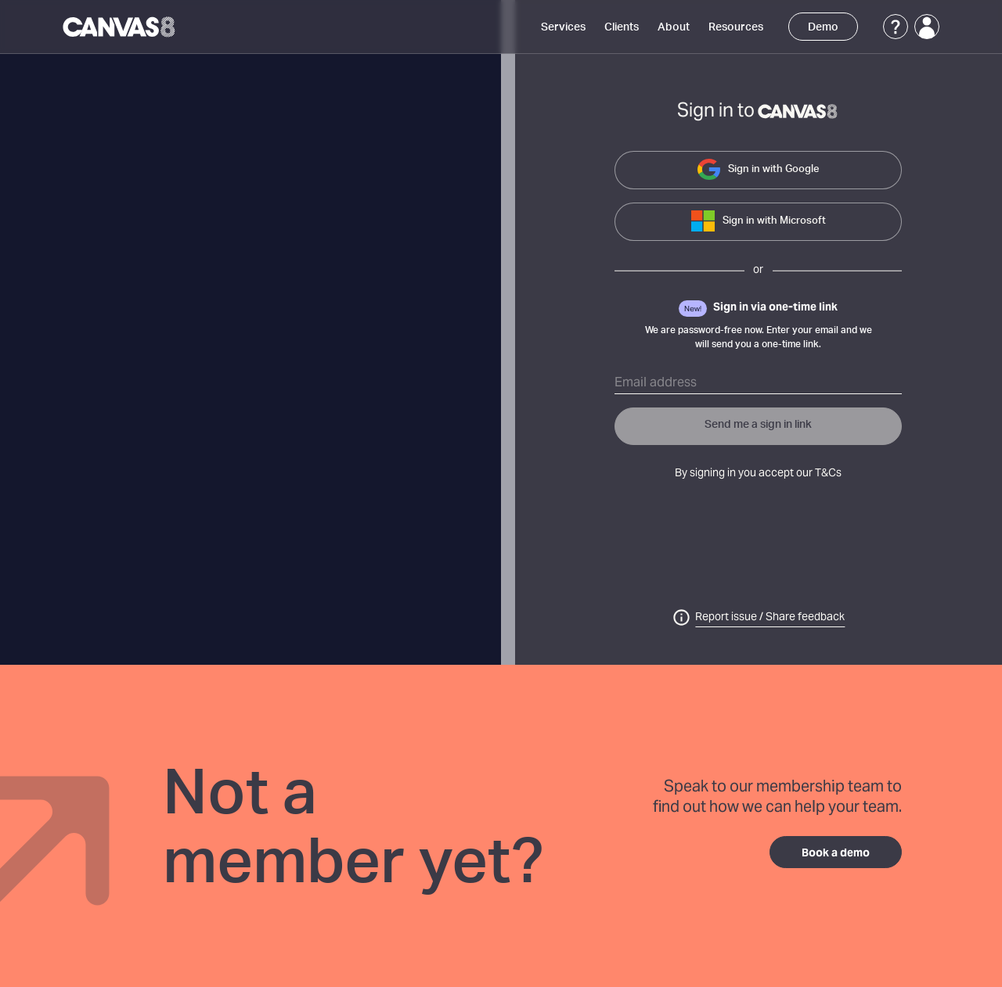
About (674, 27)
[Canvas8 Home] (120, 27)
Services (563, 27)
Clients (621, 27)
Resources (735, 27)
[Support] (895, 26)
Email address (656, 383)
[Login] (926, 26)
